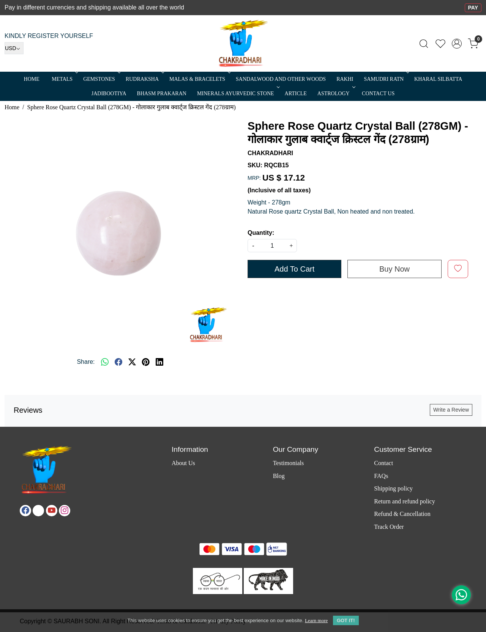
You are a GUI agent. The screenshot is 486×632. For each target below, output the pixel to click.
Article (296, 93)
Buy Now (394, 269)
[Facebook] (25, 510)
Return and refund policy (404, 501)
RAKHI (344, 79)
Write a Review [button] (451, 410)
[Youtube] (51, 510)
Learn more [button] (316, 620)
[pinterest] (146, 362)
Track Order (389, 527)
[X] (38, 510)
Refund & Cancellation (402, 514)
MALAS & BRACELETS (199, 79)
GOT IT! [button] (346, 620)
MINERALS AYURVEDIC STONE (237, 93)
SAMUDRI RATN (386, 79)
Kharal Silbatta (438, 79)
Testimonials (288, 463)
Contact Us (378, 93)
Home (31, 79)
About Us (183, 463)
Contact (383, 463)
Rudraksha (144, 79)
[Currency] (14, 48)
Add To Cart (294, 269)
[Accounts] (457, 44)
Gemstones (101, 79)
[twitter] (132, 362)
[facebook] (118, 362)
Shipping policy (393, 488)
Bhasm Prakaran (161, 93)
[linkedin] (159, 362)
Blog (279, 476)
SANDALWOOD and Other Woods (281, 79)
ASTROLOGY (335, 93)
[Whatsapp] (105, 362)
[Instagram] (64, 510)
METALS (64, 79)
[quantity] (272, 245)
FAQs (381, 476)
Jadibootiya (109, 93)
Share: (86, 361)
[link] (423, 43)
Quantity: (261, 233)
